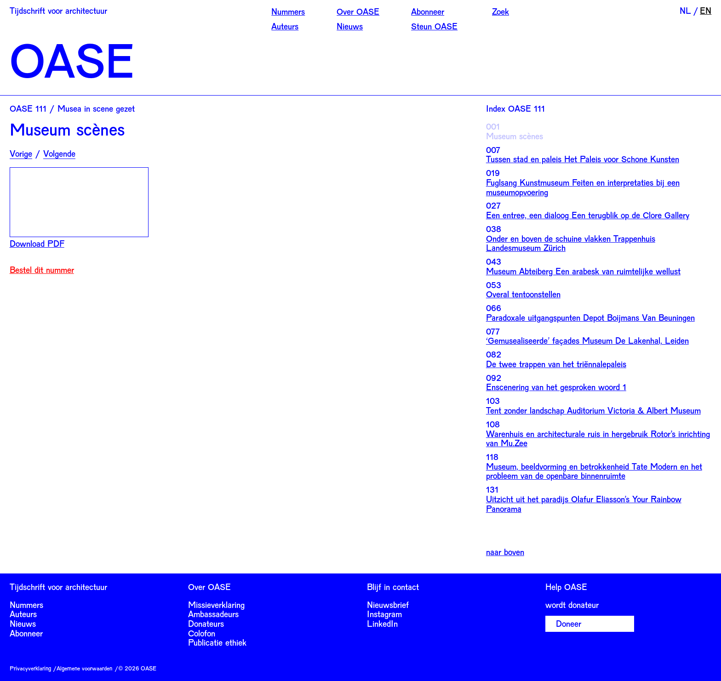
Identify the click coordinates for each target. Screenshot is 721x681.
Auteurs (284, 26)
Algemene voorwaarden (84, 668)
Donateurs (206, 624)
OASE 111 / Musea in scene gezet (72, 108)
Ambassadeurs (213, 614)
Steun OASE (434, 26)
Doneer (568, 624)
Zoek (500, 11)
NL (685, 11)
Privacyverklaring (30, 668)
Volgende (59, 154)
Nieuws (350, 26)
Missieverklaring (216, 605)
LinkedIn (382, 624)
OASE (72, 59)
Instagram (384, 614)
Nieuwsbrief (388, 605)
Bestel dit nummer (42, 270)
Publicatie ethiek (217, 642)
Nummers (288, 11)
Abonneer (427, 11)
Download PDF (37, 243)
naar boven (505, 552)
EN (705, 11)
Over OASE (358, 11)
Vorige (21, 154)
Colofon (201, 633)
